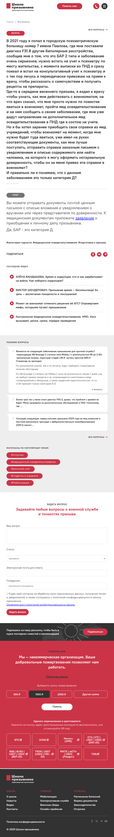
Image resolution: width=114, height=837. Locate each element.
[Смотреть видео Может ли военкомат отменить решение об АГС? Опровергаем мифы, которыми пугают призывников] (57, 305)
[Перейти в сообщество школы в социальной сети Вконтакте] (96, 821)
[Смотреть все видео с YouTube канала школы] (17, 266)
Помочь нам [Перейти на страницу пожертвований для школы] (69, 6)
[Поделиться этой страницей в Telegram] (105, 254)
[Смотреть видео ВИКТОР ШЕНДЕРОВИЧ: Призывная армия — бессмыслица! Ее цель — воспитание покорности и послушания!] (57, 292)
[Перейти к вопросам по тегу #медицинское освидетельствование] (55, 242)
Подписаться (95, 632)
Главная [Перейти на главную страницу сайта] (10, 21)
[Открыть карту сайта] (104, 6)
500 (15, 694)
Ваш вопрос (13, 526)
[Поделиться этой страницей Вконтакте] (99, 254)
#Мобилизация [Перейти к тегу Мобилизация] (20, 483)
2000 (61, 694)
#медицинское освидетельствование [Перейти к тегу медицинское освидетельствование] (33, 462)
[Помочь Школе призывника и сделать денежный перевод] (57, 707)
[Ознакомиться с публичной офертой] (57, 677)
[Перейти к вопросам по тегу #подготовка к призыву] (92, 242)
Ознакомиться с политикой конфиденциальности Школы (40, 605)
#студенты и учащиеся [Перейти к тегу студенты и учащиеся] (24, 476)
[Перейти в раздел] (11, 796)
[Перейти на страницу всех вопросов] (98, 30)
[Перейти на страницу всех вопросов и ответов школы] (98, 437)
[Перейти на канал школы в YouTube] (106, 821)
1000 (38, 694)
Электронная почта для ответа (24, 568)
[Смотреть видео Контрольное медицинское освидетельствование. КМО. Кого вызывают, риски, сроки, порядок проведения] (57, 319)
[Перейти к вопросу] (97, 389)
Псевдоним (13, 581)
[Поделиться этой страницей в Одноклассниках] (93, 254)
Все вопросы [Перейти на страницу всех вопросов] (24, 21)
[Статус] (57, 558)
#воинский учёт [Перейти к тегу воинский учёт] (20, 469)
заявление (84, 217)
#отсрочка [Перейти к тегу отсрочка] (17, 455)
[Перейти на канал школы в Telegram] (101, 821)
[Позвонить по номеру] (96, 6)
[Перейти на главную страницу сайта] (23, 7)
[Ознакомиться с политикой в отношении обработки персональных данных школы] (25, 821)
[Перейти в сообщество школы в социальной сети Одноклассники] (92, 821)
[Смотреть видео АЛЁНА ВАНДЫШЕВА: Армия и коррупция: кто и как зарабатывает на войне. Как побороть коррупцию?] (57, 279)
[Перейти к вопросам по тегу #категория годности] (19, 242)
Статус (10, 549)
